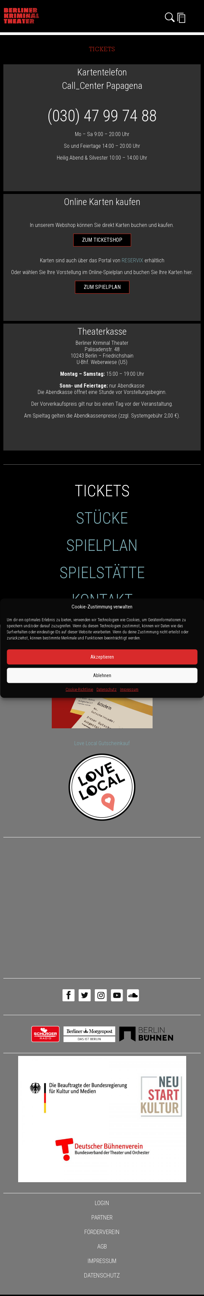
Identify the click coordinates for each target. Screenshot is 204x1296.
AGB (102, 1246)
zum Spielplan (102, 287)
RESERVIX (132, 260)
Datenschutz (106, 689)
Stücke (102, 518)
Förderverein (102, 1231)
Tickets (102, 490)
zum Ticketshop (102, 240)
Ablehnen (102, 675)
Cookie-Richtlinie (79, 689)
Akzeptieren (102, 657)
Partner (102, 1217)
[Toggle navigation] (196, 17)
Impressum (129, 689)
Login (102, 1202)
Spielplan (102, 545)
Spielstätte (102, 572)
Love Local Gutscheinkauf (102, 743)
